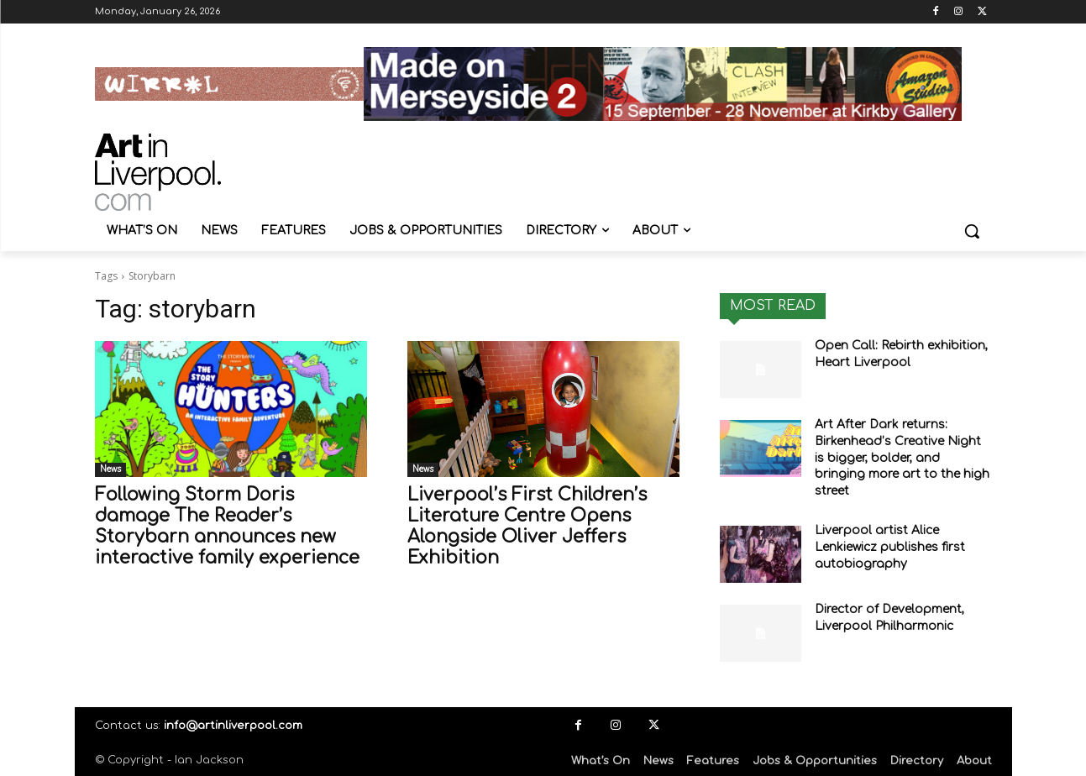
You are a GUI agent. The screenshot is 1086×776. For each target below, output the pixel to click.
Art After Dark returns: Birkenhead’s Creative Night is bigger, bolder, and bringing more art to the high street (902, 457)
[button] (972, 231)
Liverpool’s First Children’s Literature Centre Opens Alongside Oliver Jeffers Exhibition (527, 526)
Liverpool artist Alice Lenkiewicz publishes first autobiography (890, 546)
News (110, 469)
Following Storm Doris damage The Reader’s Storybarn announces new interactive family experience (227, 526)
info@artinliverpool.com (233, 725)
